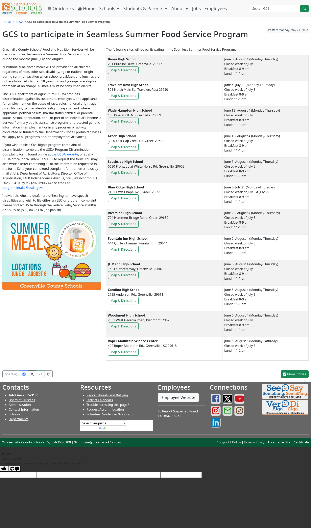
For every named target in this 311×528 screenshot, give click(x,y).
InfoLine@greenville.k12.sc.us (100, 442)
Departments (18, 419)
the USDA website (65, 154)
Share (11, 374)
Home (87, 8)
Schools (109, 8)
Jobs (196, 8)
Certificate (301, 442)
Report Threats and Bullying (107, 395)
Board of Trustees (22, 400)
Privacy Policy (254, 442)
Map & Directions (124, 71)
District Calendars (99, 400)
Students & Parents (145, 8)
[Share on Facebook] (24, 374)
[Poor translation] (14, 469)
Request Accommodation (105, 409)
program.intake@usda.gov (22, 187)
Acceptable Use (279, 442)
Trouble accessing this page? (107, 405)
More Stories (294, 374)
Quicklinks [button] (60, 8)
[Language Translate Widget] (103, 423)
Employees (215, 8)
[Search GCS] (275, 8)
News (19, 22)
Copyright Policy (229, 442)
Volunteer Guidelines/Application (110, 414)
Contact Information (24, 409)
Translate (109, 428)
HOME (7, 22)
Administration (20, 405)
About (179, 8)
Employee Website (178, 397)
